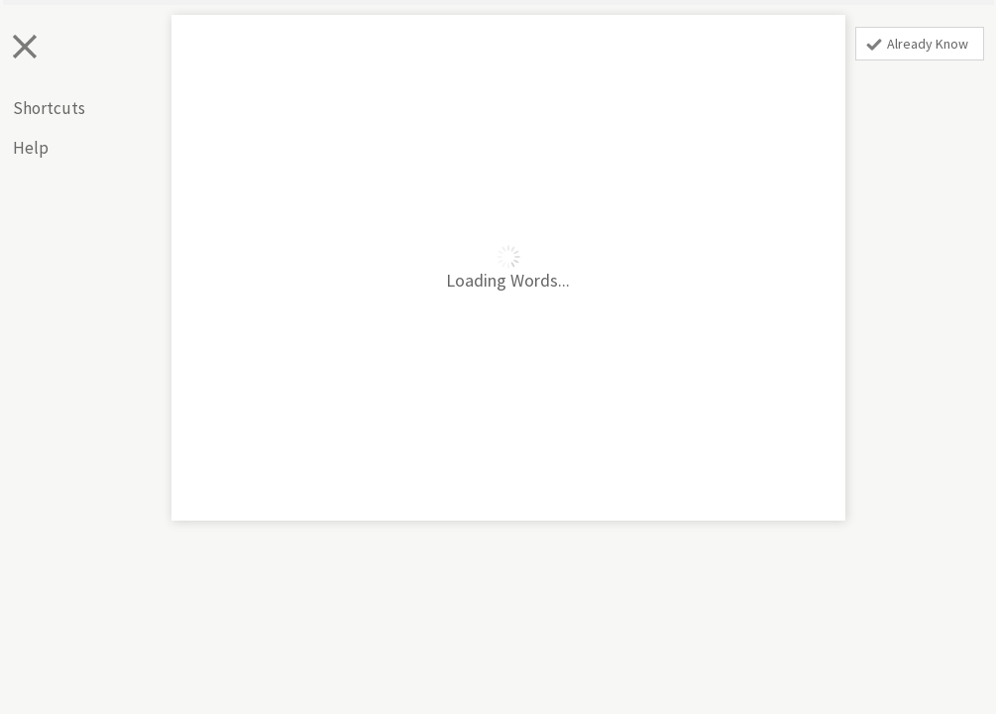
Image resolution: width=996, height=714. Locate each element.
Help (31, 148)
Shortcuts (49, 108)
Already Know (917, 44)
